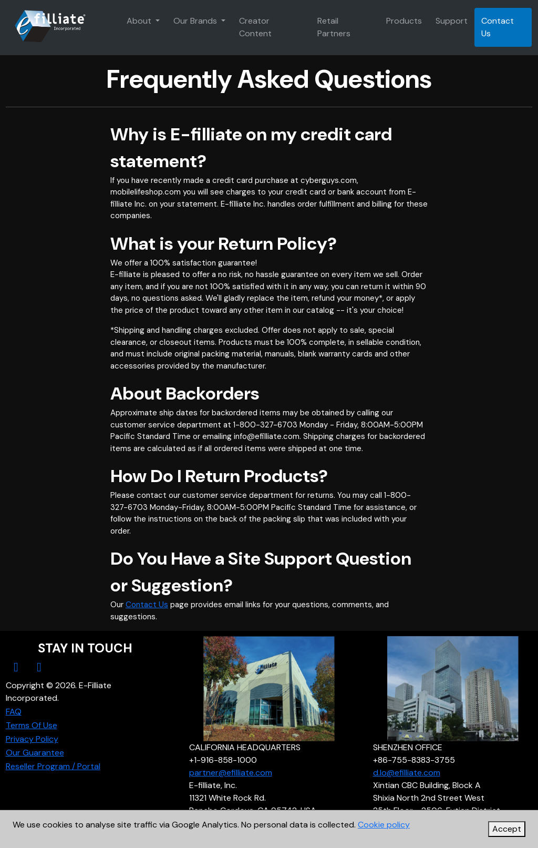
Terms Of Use (31, 725)
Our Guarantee (35, 752)
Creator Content (255, 27)
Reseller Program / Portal (53, 766)
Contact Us (497, 27)
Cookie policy (384, 824)
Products (404, 20)
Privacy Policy (32, 738)
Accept (506, 828)
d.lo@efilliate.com (406, 772)
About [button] (140, 20)
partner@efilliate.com (230, 772)
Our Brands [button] (196, 20)
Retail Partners (333, 27)
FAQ (14, 711)
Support (452, 20)
